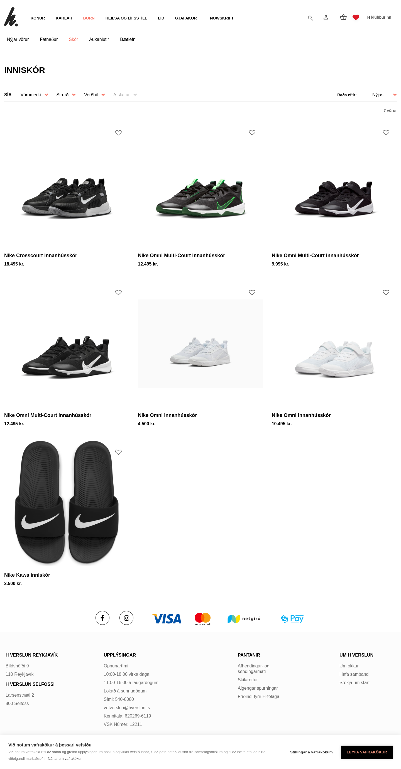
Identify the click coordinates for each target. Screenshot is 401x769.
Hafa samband (353, 674)
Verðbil (91, 94)
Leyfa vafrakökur (367, 752)
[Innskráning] (325, 17)
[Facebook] (102, 618)
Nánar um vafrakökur (65, 758)
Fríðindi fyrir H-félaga (258, 696)
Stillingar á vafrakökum (311, 752)
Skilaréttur (248, 679)
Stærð (63, 94)
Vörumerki (31, 94)
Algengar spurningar (258, 688)
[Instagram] (126, 618)
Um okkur (348, 666)
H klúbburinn (379, 17)
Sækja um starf (354, 682)
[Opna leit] (312, 17)
